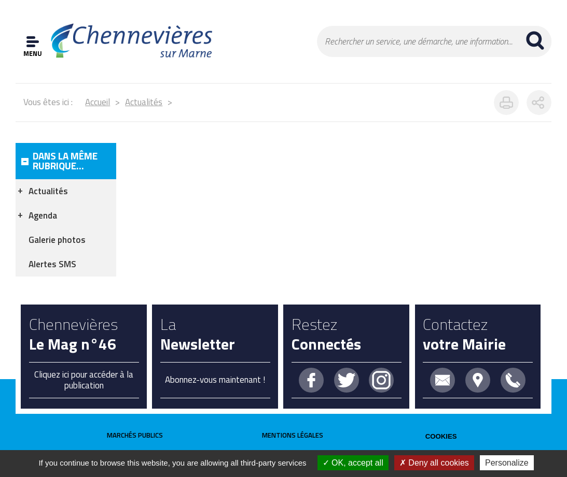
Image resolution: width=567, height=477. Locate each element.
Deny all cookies (434, 462)
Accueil (97, 102)
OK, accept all (353, 462)
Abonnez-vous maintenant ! (215, 379)
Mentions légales (292, 435)
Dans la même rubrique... (65, 161)
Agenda (43, 215)
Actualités (143, 102)
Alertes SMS (52, 264)
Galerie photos (57, 240)
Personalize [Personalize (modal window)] (507, 462)
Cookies (441, 436)
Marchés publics (135, 435)
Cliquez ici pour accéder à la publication (83, 380)
